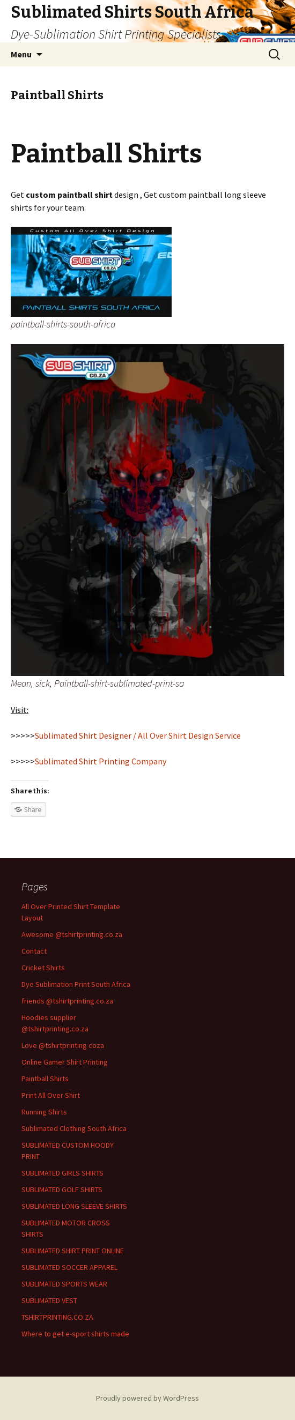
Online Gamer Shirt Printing (64, 1062)
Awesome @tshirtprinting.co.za (71, 934)
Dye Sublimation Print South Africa (75, 984)
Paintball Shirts (45, 1078)
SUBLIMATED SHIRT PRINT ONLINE (72, 1250)
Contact (34, 951)
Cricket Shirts (43, 967)
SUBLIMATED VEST (49, 1300)
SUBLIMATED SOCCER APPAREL (69, 1267)
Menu (21, 54)
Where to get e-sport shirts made (75, 1334)
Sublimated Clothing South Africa (74, 1128)
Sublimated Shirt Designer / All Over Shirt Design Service (138, 735)
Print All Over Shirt (50, 1095)
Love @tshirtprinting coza (62, 1045)
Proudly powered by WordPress (147, 1398)
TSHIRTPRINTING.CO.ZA (57, 1317)
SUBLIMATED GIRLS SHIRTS (62, 1173)
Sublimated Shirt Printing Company (100, 761)
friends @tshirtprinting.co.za (67, 1001)
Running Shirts (44, 1112)
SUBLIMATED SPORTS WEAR (64, 1284)
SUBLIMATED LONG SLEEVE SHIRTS (74, 1206)
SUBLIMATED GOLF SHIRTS (61, 1189)
